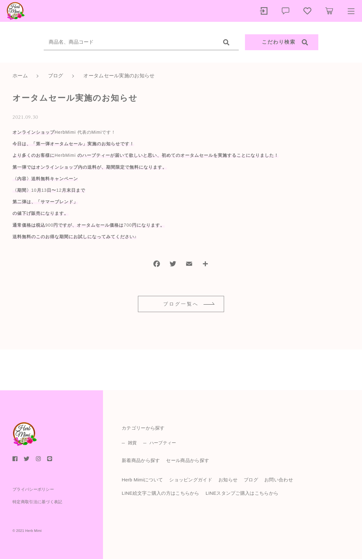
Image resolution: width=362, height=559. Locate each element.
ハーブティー (162, 442)
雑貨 (132, 442)
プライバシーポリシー (33, 489)
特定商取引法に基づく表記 (37, 501)
